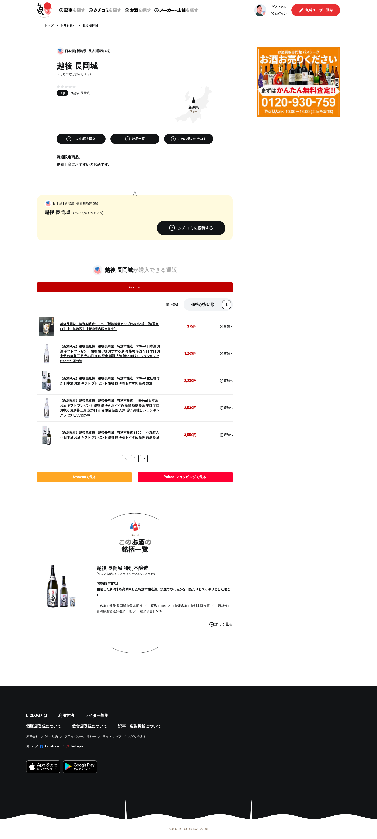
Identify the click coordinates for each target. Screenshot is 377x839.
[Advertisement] (298, 154)
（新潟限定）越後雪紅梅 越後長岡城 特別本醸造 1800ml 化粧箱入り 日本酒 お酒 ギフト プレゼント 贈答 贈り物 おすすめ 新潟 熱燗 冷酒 (109, 435)
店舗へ (226, 326)
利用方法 (66, 715)
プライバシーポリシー (80, 736)
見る (221, 624)
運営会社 (32, 736)
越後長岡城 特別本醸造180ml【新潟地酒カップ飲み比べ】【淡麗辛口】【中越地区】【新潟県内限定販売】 (109, 326)
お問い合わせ (137, 736)
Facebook (52, 746)
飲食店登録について (89, 726)
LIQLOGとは (37, 715)
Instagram (78, 746)
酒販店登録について (43, 726)
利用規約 (51, 736)
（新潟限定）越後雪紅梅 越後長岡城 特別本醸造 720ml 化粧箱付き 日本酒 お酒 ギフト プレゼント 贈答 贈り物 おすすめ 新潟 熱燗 (109, 380)
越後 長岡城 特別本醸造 (122, 568)
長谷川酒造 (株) (99, 51)
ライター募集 (96, 715)
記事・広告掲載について (139, 726)
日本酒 (70, 51)
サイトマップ (111, 736)
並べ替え (172, 304)
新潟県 (81, 51)
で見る (84, 477)
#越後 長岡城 (80, 93)
